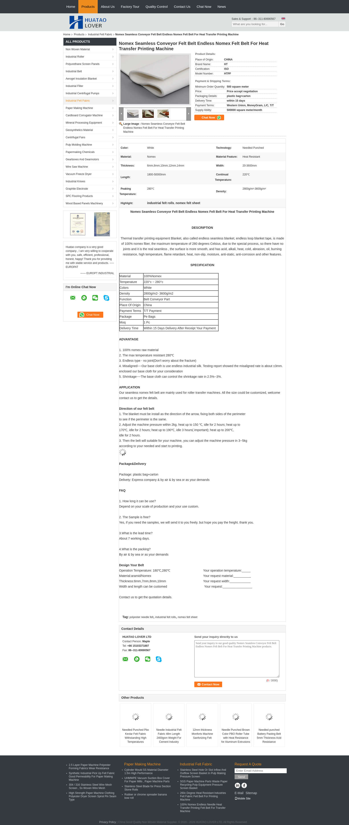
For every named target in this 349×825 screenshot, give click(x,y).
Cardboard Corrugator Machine (84, 115)
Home (70, 6)
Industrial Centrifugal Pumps (82, 93)
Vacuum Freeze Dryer (78, 174)
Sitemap (251, 793)
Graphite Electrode (77, 188)
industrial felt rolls (165, 617)
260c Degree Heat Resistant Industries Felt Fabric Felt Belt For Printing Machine (203, 796)
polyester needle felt (141, 617)
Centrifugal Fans (75, 137)
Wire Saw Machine (77, 166)
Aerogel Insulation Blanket (81, 78)
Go (282, 24)
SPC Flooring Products (79, 196)
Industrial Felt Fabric (100, 34)
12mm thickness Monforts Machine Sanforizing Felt (202, 733)
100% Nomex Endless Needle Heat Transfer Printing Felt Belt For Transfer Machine (202, 808)
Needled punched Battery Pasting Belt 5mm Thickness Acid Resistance (269, 735)
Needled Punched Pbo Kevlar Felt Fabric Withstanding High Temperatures (135, 735)
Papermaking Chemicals (80, 152)
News (221, 6)
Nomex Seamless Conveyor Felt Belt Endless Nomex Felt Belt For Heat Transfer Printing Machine (154, 127)
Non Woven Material (78, 49)
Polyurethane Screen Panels (82, 64)
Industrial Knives (75, 181)
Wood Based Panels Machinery (84, 203)
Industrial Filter (74, 86)
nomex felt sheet (187, 617)
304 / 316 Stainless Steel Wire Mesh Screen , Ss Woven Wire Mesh (90, 786)
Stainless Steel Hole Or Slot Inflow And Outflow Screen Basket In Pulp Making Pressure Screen (203, 773)
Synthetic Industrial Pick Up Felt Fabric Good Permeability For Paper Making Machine (92, 776)
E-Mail (239, 793)
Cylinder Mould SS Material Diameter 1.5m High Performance (146, 771)
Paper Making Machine (79, 108)
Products (88, 6)
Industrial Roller (75, 56)
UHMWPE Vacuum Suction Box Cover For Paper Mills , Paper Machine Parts (147, 780)
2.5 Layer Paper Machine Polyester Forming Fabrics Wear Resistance (89, 766)
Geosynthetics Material (79, 130)
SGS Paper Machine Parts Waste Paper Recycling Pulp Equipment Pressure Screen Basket (203, 785)
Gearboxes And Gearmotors (82, 159)
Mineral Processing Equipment (84, 122)
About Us (108, 6)
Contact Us (182, 6)
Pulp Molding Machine (79, 144)
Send (241, 777)
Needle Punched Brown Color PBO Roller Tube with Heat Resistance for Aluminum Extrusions (235, 735)
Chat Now (204, 6)
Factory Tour (130, 6)
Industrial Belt (74, 71)
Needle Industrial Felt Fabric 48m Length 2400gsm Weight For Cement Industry (168, 735)
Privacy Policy (107, 822)
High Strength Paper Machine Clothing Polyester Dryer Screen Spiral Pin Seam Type (92, 796)
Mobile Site (242, 798)
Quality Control (157, 6)
